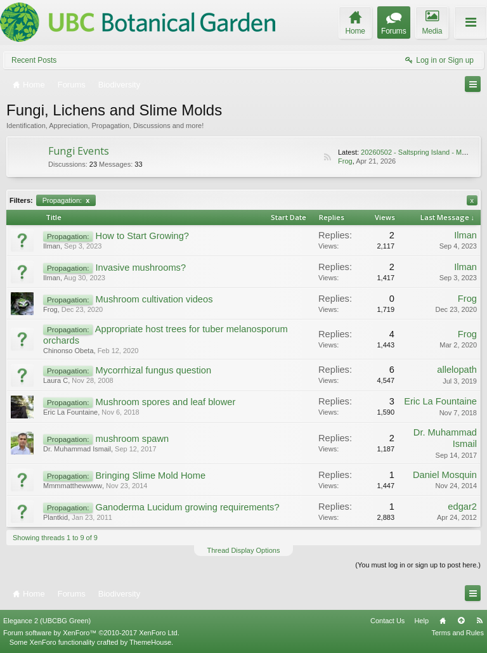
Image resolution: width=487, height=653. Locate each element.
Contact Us (387, 620)
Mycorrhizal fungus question (153, 370)
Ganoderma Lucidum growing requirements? (188, 507)
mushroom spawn (132, 439)
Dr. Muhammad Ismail (77, 449)
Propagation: (66, 200)
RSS (327, 157)
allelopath (457, 370)
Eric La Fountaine (70, 412)
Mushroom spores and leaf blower (166, 402)
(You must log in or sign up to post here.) (418, 565)
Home (442, 620)
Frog (345, 161)
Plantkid (55, 517)
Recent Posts (33, 60)
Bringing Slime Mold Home (151, 475)
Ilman (51, 246)
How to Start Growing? (142, 236)
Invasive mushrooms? (141, 267)
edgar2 (462, 506)
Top (461, 620)
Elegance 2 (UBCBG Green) (47, 620)
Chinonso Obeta (68, 350)
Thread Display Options (243, 550)
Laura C (55, 380)
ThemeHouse (150, 642)
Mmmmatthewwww (72, 485)
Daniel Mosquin (445, 475)
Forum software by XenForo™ (91, 633)
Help (421, 620)
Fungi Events (78, 151)
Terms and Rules (457, 633)
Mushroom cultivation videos (154, 299)
